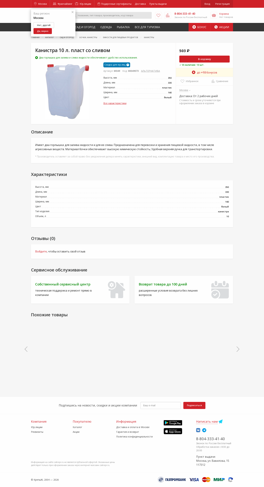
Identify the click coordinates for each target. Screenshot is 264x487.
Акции (221, 27)
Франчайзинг (62, 3)
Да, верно (42, 31)
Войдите (41, 251)
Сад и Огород (85, 27)
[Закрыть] (72, 12)
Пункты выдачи (158, 3)
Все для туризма (147, 27)
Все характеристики (114, 103)
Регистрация (222, 3)
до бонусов (204, 72)
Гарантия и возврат (127, 431)
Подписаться (194, 405)
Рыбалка (123, 27)
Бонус (199, 27)
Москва (40, 3)
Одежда (106, 27)
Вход (207, 3)
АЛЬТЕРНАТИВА (150, 70)
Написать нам (207, 421)
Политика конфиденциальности (134, 436)
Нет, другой (44, 25)
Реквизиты (37, 431)
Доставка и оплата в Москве (133, 427)
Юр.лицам (83, 3)
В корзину (204, 59)
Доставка (140, 3)
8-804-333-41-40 (210, 438)
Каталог (77, 427)
